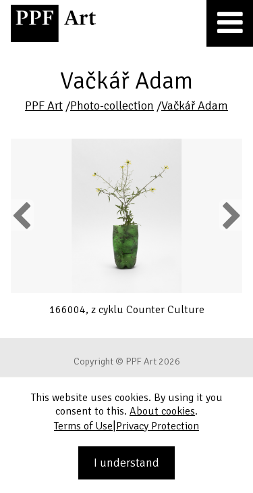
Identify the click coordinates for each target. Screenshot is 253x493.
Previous (22, 215)
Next (230, 215)
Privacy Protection (157, 426)
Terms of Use (83, 426)
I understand (126, 462)
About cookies (162, 411)
